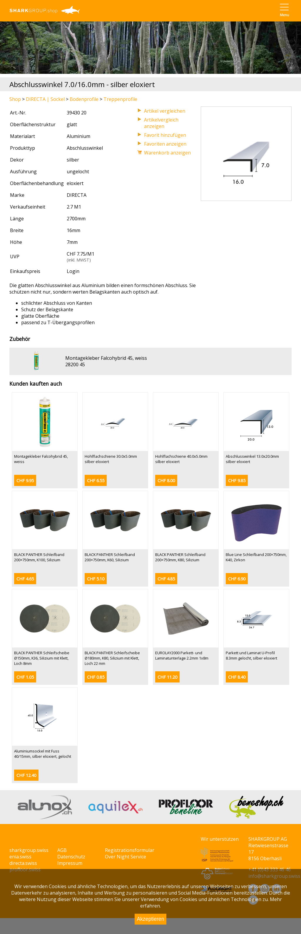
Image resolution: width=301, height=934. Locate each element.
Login (73, 271)
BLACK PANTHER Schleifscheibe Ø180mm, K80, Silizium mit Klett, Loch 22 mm (112, 658)
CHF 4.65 (25, 579)
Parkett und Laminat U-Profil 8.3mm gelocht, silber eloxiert (251, 655)
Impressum (69, 863)
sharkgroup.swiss (29, 850)
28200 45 (75, 364)
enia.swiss (20, 856)
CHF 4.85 (166, 579)
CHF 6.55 (95, 480)
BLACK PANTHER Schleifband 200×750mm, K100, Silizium (39, 557)
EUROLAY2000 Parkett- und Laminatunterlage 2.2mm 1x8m (181, 655)
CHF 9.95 (25, 480)
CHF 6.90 (236, 579)
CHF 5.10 (95, 579)
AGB (62, 850)
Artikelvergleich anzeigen (161, 122)
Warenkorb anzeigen (167, 152)
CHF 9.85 (236, 480)
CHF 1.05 (25, 677)
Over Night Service (125, 856)
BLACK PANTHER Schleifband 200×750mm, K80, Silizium (180, 557)
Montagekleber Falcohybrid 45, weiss (106, 358)
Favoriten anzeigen (165, 144)
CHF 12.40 (26, 775)
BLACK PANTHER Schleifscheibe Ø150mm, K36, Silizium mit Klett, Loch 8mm (41, 658)
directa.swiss (23, 863)
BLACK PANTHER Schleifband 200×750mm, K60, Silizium (110, 557)
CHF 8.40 (236, 677)
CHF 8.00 (166, 480)
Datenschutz (71, 856)
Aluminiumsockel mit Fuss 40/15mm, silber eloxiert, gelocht (42, 753)
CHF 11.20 (167, 677)
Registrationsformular (129, 850)
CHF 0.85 (95, 677)
